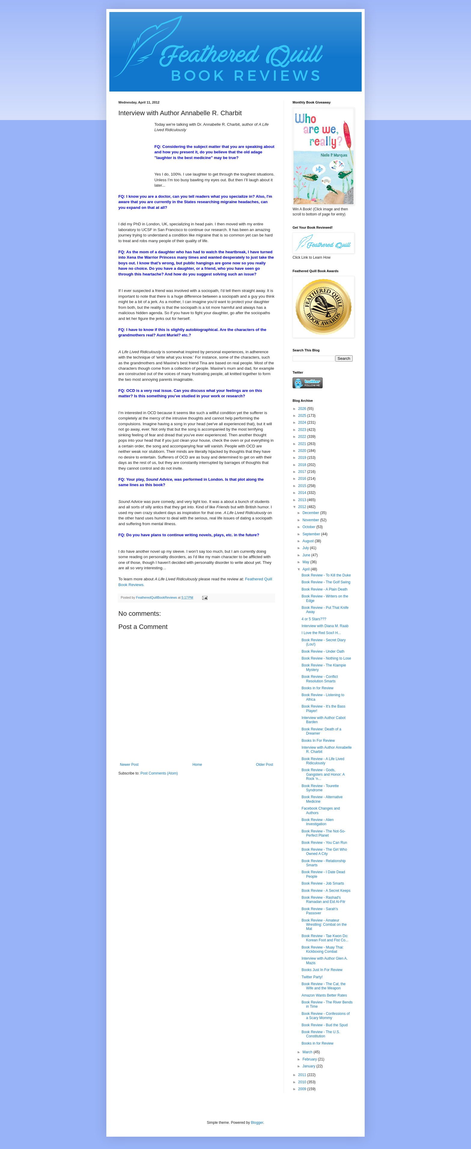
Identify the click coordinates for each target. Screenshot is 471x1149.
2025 (302, 416)
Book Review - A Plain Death (325, 589)
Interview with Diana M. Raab (325, 626)
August (308, 541)
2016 (302, 479)
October (309, 527)
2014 (302, 493)
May (306, 562)
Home (197, 764)
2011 (302, 1075)
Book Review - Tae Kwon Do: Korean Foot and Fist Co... (325, 938)
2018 (302, 465)
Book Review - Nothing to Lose (326, 658)
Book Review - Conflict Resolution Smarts (320, 679)
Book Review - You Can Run (324, 843)
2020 (302, 451)
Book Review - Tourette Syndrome (320, 788)
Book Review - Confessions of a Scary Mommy (326, 1016)
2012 (302, 507)
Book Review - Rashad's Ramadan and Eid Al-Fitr (323, 899)
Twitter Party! (312, 977)
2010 (302, 1082)
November (311, 520)
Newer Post (129, 764)
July (306, 548)
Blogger (257, 1122)
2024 (302, 422)
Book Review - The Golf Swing (326, 582)
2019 (302, 458)
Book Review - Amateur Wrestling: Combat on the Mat (324, 924)
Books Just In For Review (322, 970)
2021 (302, 444)
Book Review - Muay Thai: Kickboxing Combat (323, 949)
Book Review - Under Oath (323, 651)
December (311, 513)
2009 (302, 1089)
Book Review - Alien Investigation (318, 822)
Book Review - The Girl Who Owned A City (324, 851)
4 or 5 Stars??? (314, 619)
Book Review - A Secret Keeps (326, 891)
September (311, 534)
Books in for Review (317, 688)
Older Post (264, 764)
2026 (302, 409)
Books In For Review (318, 740)
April (306, 569)
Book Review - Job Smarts (323, 883)
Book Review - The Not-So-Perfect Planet (323, 833)
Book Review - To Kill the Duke (326, 575)
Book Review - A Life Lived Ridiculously (323, 761)
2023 (302, 430)
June (306, 555)
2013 (302, 500)
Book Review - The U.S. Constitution (321, 1034)
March (308, 1052)
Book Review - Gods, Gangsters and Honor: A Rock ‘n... (323, 774)
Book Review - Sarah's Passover (320, 911)
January (309, 1066)
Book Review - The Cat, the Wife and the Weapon (324, 986)
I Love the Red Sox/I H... (321, 633)
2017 (302, 472)
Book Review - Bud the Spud (325, 1025)
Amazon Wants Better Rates (324, 995)
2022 (302, 437)
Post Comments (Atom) (159, 773)
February (310, 1059)
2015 (302, 486)
